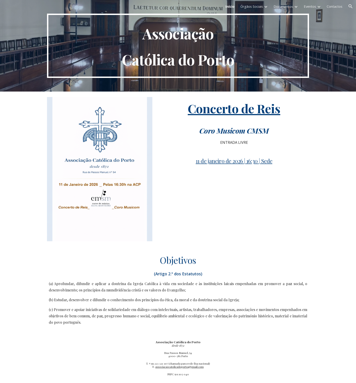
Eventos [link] (310, 6)
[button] (350, 6)
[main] (178, 46)
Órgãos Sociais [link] (251, 6)
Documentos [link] (283, 6)
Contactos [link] (334, 6)
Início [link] (230, 6)
